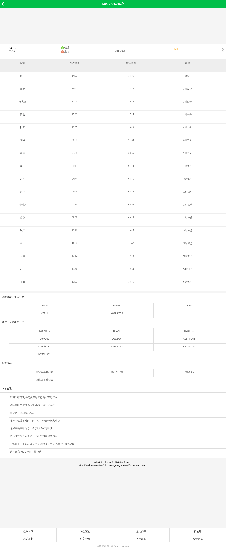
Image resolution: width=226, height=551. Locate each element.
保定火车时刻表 (44, 372)
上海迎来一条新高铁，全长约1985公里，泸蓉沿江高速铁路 (42, 443)
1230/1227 (44, 331)
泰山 (22, 166)
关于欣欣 (141, 538)
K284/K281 (117, 346)
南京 (22, 217)
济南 (22, 153)
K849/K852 (117, 313)
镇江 (22, 230)
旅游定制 (28, 538)
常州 (22, 243)
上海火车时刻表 (44, 379)
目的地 (197, 531)
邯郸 (22, 127)
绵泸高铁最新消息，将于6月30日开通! (31, 428)
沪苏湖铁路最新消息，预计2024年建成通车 (33, 436)
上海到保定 (189, 372)
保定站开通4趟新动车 (22, 412)
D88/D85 (117, 338)
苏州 (22, 269)
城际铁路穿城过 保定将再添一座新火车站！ (34, 405)
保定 (67, 47)
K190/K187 (44, 346)
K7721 (44, 313)
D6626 (44, 305)
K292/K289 (189, 346)
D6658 (189, 305)
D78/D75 (189, 331)
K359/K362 (44, 354)
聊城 (22, 140)
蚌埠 (22, 192)
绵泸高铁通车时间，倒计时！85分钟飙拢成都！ (36, 420)
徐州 (22, 179)
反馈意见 (198, 538)
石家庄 (22, 101)
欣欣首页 (28, 531)
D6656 (116, 305)
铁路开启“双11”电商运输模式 (25, 451)
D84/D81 (44, 338)
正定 (22, 89)
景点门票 (141, 531)
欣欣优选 (85, 531)
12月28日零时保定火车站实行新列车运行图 (33, 397)
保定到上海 (117, 372)
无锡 (22, 256)
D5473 (116, 331)
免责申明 (85, 538)
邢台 (22, 114)
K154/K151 (189, 338)
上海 (66, 51)
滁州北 (22, 204)
